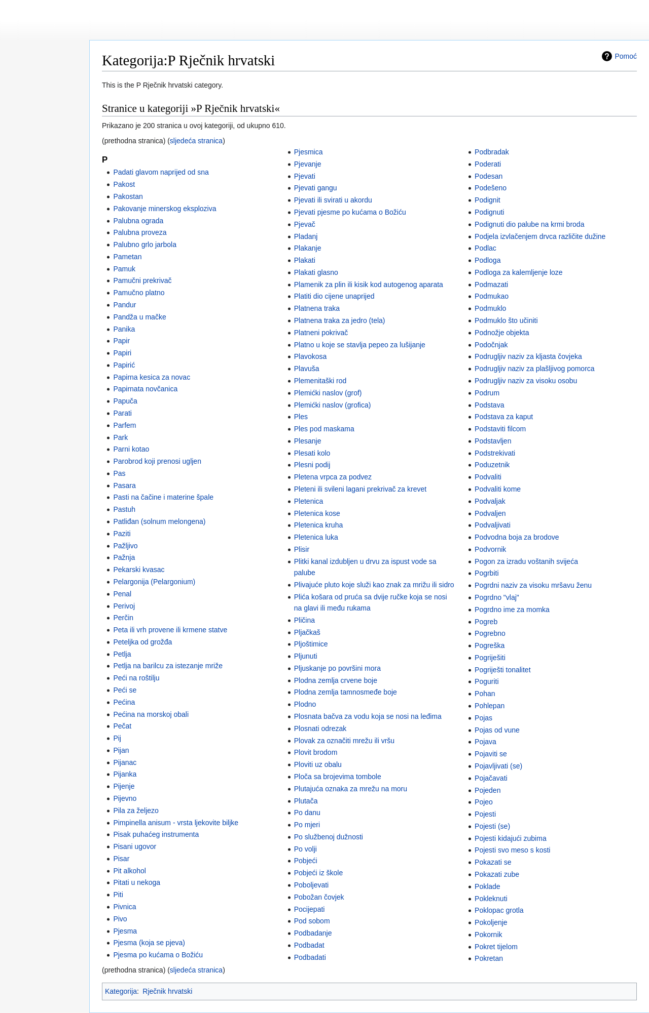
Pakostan (127, 196)
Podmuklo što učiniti (506, 320)
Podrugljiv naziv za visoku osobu (526, 381)
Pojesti (485, 814)
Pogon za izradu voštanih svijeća (526, 561)
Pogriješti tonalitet (503, 670)
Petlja (122, 654)
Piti (118, 894)
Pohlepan (489, 706)
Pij (117, 738)
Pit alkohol (129, 871)
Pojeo (484, 802)
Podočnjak (491, 345)
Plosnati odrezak (320, 728)
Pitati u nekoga (136, 882)
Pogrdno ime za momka (512, 609)
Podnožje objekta (502, 333)
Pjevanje (307, 164)
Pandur (124, 305)
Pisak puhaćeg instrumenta (156, 834)
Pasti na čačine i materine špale (163, 497)
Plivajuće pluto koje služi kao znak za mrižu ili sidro (374, 585)
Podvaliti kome (498, 489)
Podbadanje (313, 933)
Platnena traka (317, 308)
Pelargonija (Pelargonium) (154, 582)
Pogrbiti (486, 573)
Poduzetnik (492, 465)
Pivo (120, 919)
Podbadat (309, 945)
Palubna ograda (138, 221)
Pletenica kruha (318, 525)
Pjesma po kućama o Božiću (158, 955)
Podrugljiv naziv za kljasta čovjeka (528, 356)
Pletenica (308, 501)
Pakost (124, 184)
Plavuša (306, 368)
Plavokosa (310, 356)
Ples (301, 417)
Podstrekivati (495, 453)
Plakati (304, 260)
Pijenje (123, 786)
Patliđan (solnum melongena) (159, 521)
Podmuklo (490, 308)
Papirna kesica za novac (151, 377)
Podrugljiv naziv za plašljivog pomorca (535, 368)
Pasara (124, 485)
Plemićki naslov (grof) (328, 393)
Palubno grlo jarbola (144, 244)
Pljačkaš (307, 632)
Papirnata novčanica (145, 389)
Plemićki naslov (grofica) (332, 405)
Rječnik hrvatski (167, 991)
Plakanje (307, 248)
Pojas (483, 718)
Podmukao (492, 296)
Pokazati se (493, 862)
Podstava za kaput (504, 417)
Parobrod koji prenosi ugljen (157, 461)
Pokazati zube (497, 874)
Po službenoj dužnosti (328, 837)
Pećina (124, 702)
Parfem (124, 425)
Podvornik (490, 549)
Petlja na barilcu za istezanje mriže (168, 666)
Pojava (485, 742)
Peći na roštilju (136, 678)
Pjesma (125, 931)
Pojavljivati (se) (498, 766)
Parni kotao (131, 449)
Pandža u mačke (139, 317)
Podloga (487, 260)
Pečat (122, 726)
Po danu (307, 812)
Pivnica (124, 907)
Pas (119, 473)
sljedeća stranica (196, 141)
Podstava (489, 405)
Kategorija (121, 991)
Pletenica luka (316, 537)
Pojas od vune (497, 730)
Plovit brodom (316, 752)
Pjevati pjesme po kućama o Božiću (350, 212)
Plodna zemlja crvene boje (335, 680)
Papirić (124, 365)
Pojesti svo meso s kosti (512, 850)
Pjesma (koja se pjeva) (149, 943)
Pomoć (626, 56)
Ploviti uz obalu (318, 764)
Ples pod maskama (324, 429)
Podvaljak (490, 501)
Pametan (127, 257)
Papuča (125, 401)
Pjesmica (308, 152)
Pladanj (306, 236)
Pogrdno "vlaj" (497, 597)
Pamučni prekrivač (142, 280)
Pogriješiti (490, 658)
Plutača (306, 801)
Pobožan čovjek (319, 897)
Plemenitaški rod (320, 381)
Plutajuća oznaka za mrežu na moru (350, 789)
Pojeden (487, 790)
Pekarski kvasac (138, 569)
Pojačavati (491, 778)
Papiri (122, 353)
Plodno (305, 704)
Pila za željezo (136, 810)
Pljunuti (305, 656)
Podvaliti (488, 477)
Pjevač (304, 224)
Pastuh (124, 509)
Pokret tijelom (496, 947)
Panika (124, 329)
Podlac (485, 248)
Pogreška (489, 645)
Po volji (305, 849)
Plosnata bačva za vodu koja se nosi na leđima (368, 716)
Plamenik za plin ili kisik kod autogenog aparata (368, 284)
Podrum (487, 393)
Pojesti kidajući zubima (511, 838)
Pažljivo (125, 546)
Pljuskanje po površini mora (337, 668)
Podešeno (491, 188)
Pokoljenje (491, 922)
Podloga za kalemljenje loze (519, 272)
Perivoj (124, 606)
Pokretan (489, 958)
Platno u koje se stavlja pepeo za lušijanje (359, 345)
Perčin (123, 618)
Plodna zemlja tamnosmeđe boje (345, 692)
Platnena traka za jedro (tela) (339, 320)
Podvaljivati (493, 525)
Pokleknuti (491, 899)
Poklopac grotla (499, 910)
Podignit (487, 200)
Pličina (304, 620)
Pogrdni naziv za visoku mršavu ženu (533, 585)
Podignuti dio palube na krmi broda (529, 224)
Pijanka (124, 774)
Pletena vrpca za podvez (333, 477)
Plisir (301, 549)
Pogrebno (490, 633)
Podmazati (491, 284)
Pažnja (124, 557)
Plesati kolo (312, 453)
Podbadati (310, 957)
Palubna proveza (139, 232)
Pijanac (124, 762)
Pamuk (124, 269)
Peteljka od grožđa (142, 642)
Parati (122, 413)
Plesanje (307, 441)
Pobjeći (305, 861)
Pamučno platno (138, 293)
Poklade (487, 886)
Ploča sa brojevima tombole (337, 777)
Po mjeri (307, 825)
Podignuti (489, 212)
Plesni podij (312, 465)
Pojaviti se (491, 754)
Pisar (121, 859)
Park (120, 437)
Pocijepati (309, 909)
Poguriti (486, 681)
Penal (122, 594)
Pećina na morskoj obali (151, 714)
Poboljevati (311, 885)
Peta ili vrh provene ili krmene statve (170, 630)
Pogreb (486, 622)
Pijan (121, 750)
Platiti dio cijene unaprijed (334, 296)
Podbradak (492, 152)
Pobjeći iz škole (318, 873)
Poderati (488, 164)
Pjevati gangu (315, 188)
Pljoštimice (311, 644)
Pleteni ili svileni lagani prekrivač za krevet (360, 489)
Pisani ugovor (134, 846)
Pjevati (304, 176)
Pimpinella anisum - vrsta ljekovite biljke (175, 823)
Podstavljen (493, 441)
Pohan (485, 694)
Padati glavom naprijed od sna (160, 172)
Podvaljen (490, 513)
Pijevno (124, 798)
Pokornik (488, 934)
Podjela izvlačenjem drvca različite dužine (540, 236)
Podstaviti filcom (500, 429)
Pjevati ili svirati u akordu (333, 200)
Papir (121, 341)
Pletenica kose (317, 513)
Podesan (488, 176)
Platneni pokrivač (321, 333)
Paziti (121, 534)
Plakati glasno (316, 272)
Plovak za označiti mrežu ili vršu (344, 741)
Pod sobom (312, 921)
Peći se (124, 690)
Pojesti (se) (492, 826)
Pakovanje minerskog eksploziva (164, 209)
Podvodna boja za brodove (517, 537)
